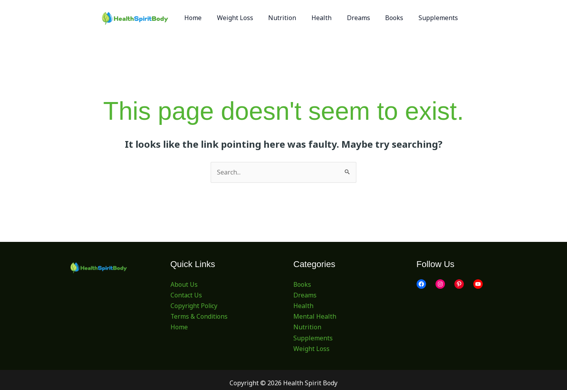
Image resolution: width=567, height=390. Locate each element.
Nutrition (307, 327)
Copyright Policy (194, 305)
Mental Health (314, 316)
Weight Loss (311, 348)
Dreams (305, 295)
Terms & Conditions (199, 316)
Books (302, 284)
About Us (184, 284)
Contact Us (186, 295)
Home (179, 327)
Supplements (313, 338)
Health (303, 305)
